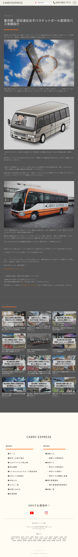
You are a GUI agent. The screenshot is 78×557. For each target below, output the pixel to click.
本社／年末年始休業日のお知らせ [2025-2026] (37, 350)
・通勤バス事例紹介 (54, 458)
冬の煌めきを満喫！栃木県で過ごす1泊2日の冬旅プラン (13, 372)
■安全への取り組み (16, 458)
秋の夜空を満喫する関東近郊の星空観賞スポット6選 (13, 394)
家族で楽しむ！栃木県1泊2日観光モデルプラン (64, 394)
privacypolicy (39, 550)
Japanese (39, 2)
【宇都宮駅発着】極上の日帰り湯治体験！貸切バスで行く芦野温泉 (13, 329)
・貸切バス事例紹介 (54, 467)
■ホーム (11, 453)
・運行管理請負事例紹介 (56, 485)
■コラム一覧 (13, 485)
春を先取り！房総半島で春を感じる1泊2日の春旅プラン (63, 329)
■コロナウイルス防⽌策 (18, 462)
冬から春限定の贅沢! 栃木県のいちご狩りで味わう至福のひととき (13, 350)
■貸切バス (50, 462)
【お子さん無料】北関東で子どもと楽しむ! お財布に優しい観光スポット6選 (38, 372)
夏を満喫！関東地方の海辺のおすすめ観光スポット (38, 394)
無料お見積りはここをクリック (13, 269)
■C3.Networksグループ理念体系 (22, 471)
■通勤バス (50, 453)
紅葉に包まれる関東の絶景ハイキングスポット (63, 372)
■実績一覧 (50, 489)
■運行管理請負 (51, 480)
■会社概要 (12, 467)
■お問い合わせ (14, 489)
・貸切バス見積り (53, 471)
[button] (62, 2)
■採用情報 (12, 494)
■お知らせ (12, 480)
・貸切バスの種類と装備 (56, 476)
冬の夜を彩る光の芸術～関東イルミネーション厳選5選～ (63, 350)
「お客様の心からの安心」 (29, 285)
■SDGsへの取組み (16, 476)
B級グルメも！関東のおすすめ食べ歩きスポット (38, 329)
